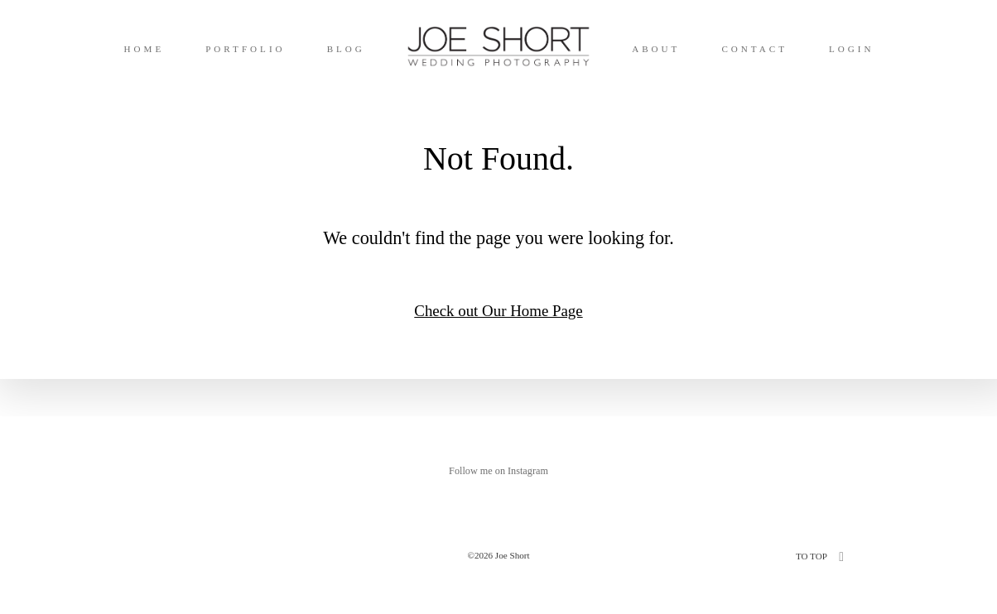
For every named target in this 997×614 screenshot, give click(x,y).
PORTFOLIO (245, 49)
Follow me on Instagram (498, 471)
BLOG (346, 49)
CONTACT (754, 49)
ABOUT (656, 49)
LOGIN (851, 49)
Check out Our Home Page (498, 310)
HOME (143, 49)
